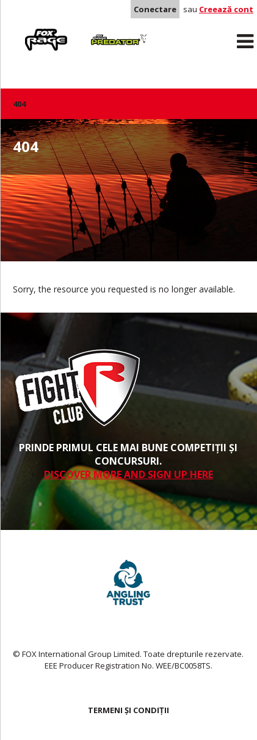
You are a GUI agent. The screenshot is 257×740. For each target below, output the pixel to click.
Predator (99, 31)
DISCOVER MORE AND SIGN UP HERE (128, 474)
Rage (24, 31)
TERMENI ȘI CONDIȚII (128, 710)
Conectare (155, 9)
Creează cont (226, 9)
